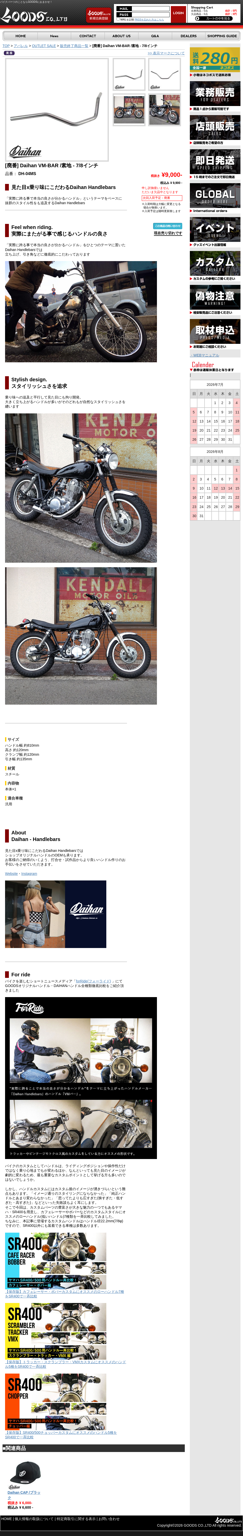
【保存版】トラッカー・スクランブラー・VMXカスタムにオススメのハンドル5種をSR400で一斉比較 (65, 1362)
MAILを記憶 (125, 19)
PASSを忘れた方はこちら (149, 19)
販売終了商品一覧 (74, 46)
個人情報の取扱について (34, 1519)
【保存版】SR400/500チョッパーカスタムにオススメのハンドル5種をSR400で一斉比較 (61, 1433)
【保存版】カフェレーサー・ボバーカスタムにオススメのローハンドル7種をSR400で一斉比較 (64, 1292)
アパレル (21, 46)
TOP (6, 46)
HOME (6, 1519)
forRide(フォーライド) (93, 981)
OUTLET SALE (44, 46)
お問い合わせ (109, 1519)
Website (11, 874)
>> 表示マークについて (166, 53)
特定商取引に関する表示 (76, 1519)
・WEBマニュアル (204, 355)
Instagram (29, 874)
